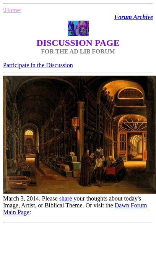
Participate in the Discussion (38, 65)
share (65, 198)
